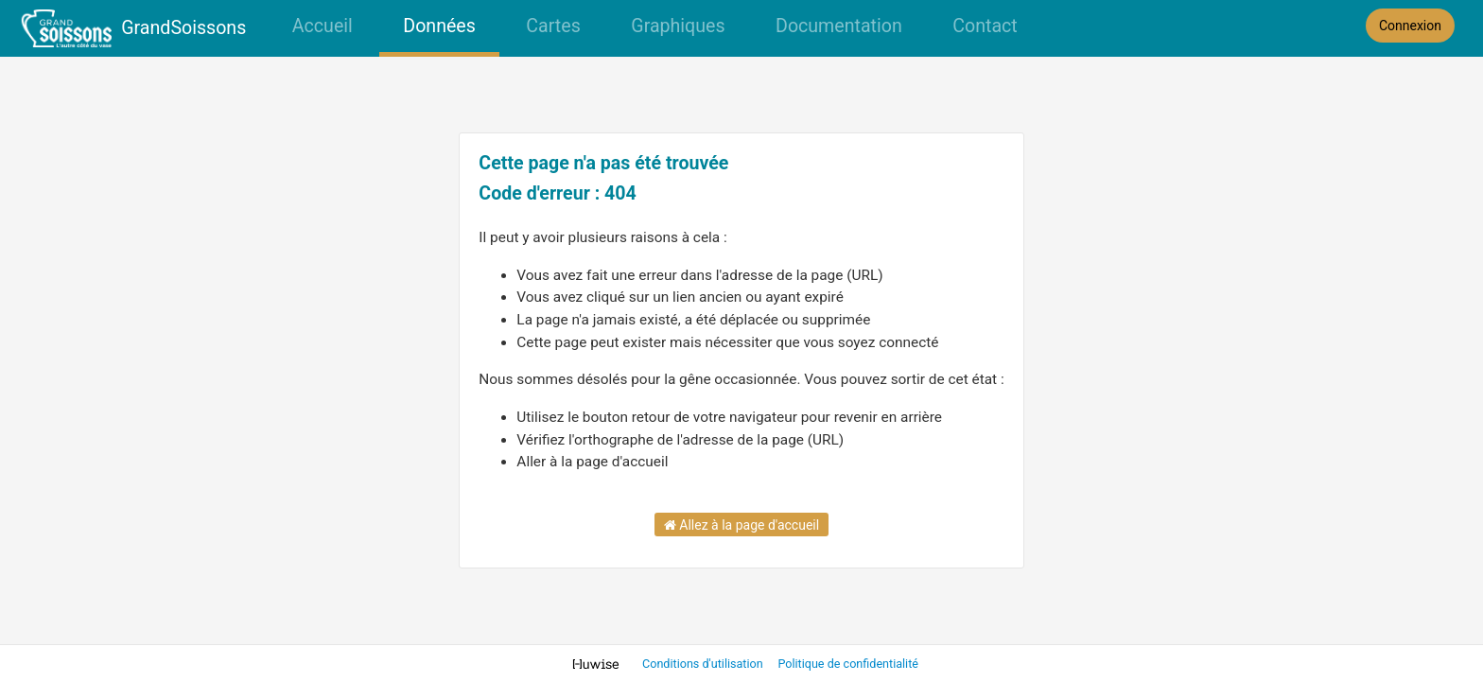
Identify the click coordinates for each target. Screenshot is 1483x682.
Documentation (839, 26)
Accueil (322, 26)
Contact (984, 26)
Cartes (553, 26)
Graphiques (677, 26)
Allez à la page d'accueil (741, 525)
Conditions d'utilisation (704, 663)
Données (439, 26)
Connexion (1410, 25)
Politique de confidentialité (847, 663)
